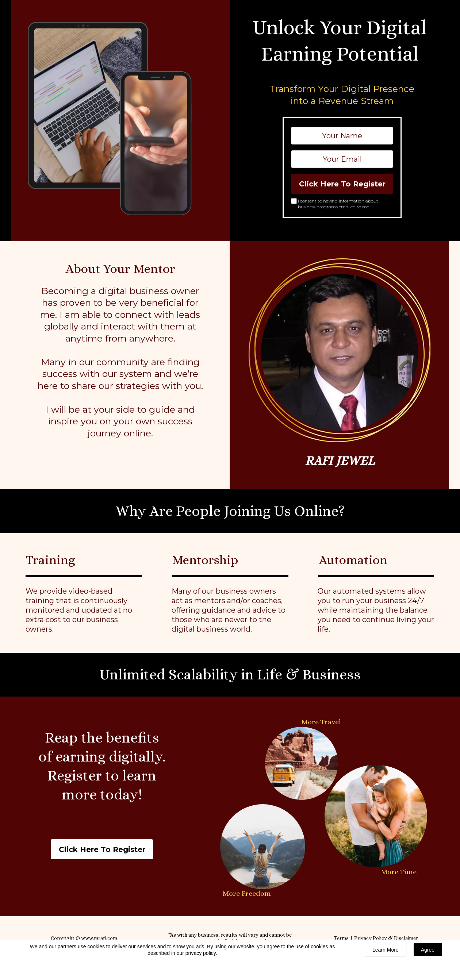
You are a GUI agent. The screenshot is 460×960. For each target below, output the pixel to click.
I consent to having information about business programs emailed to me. (338, 203)
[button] (102, 849)
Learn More (385, 950)
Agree (427, 950)
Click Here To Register (342, 184)
